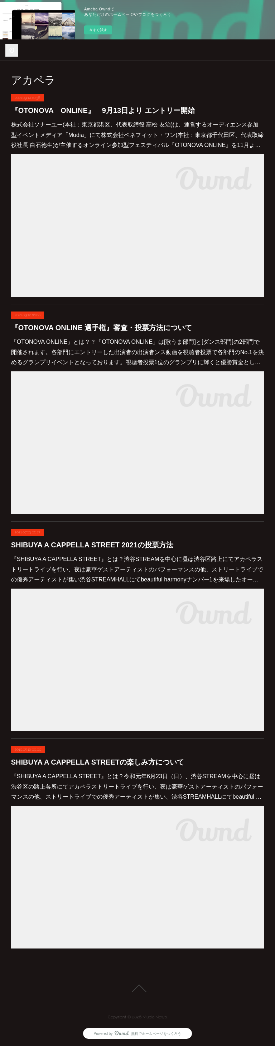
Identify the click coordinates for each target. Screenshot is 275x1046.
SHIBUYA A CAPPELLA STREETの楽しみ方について (97, 762)
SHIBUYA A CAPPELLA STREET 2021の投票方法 (92, 545)
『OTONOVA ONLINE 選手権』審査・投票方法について (101, 328)
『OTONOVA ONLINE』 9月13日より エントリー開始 (103, 110)
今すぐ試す (98, 30)
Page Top (137, 988)
